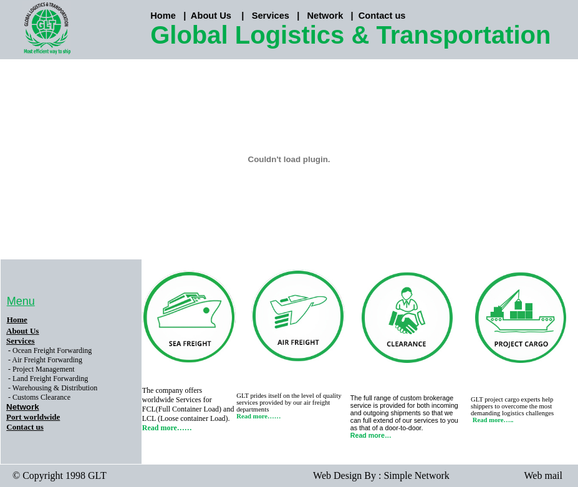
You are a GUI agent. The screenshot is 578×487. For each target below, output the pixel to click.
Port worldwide (33, 417)
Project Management (43, 369)
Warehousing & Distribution (54, 387)
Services (270, 16)
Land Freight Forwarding (50, 378)
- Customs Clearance (39, 397)
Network (325, 16)
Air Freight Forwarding (47, 359)
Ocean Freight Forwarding (52, 350)
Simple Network (416, 475)
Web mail (543, 475)
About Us (211, 16)
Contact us (382, 16)
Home (17, 319)
